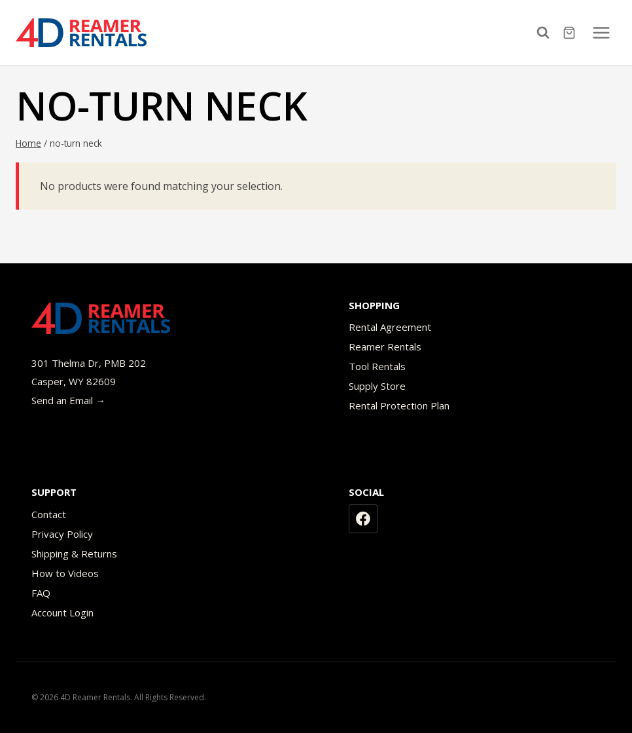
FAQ (40, 592)
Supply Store (377, 385)
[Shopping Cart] (571, 32)
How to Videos (65, 573)
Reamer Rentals (385, 346)
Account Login (62, 612)
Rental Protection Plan (399, 405)
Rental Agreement (390, 326)
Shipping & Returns (74, 553)
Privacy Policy (62, 533)
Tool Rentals (377, 366)
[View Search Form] (546, 32)
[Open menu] (601, 32)
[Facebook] (363, 518)
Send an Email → (68, 400)
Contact (48, 514)
